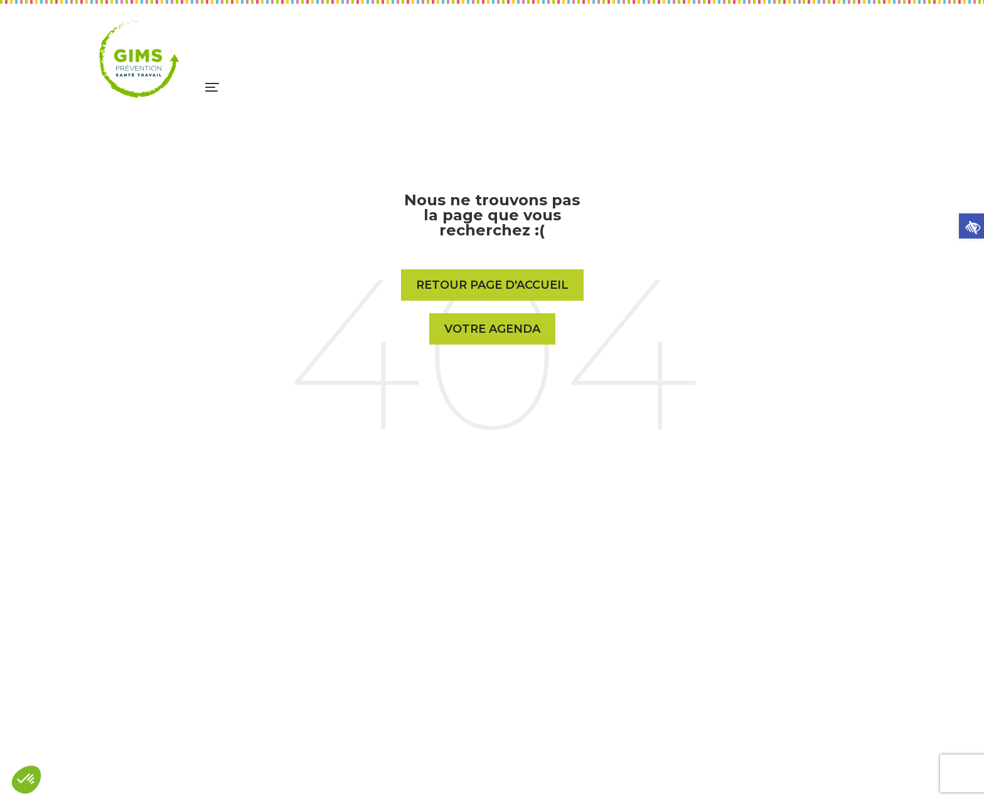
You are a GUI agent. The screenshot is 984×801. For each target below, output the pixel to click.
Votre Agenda (492, 329)
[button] (971, 226)
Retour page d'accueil (492, 285)
